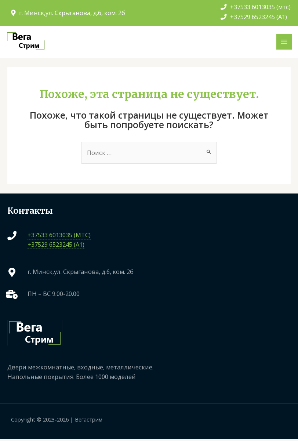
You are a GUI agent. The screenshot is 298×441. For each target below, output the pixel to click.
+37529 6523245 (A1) (254, 16)
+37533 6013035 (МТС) (59, 236)
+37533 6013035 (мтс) (256, 7)
